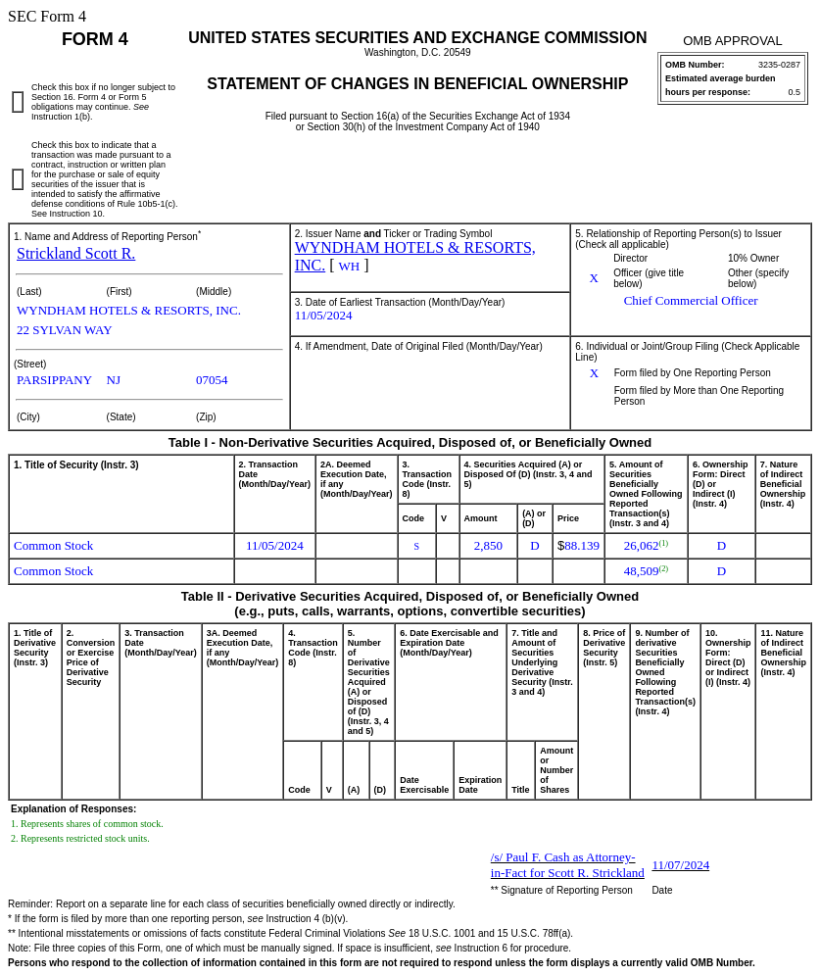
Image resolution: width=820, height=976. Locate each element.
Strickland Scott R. (76, 253)
